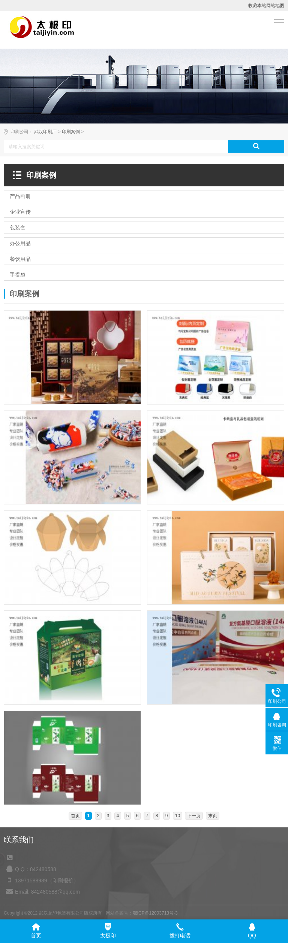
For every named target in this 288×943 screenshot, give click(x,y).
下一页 (194, 815)
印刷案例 (71, 131)
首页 (75, 815)
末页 (212, 815)
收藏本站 (257, 5)
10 (177, 815)
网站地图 (275, 5)
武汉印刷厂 (45, 131)
